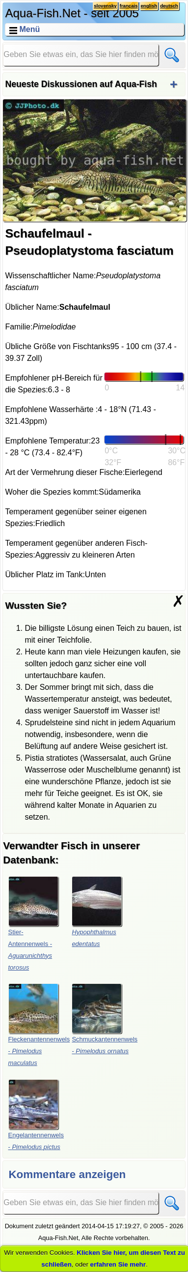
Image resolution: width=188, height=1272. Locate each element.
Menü (29, 29)
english (149, 5)
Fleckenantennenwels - (39, 1024)
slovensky (105, 5)
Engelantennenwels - (36, 1115)
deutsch (169, 5)
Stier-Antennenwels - (33, 923)
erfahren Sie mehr (118, 1264)
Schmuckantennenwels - (104, 1019)
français (129, 5)
